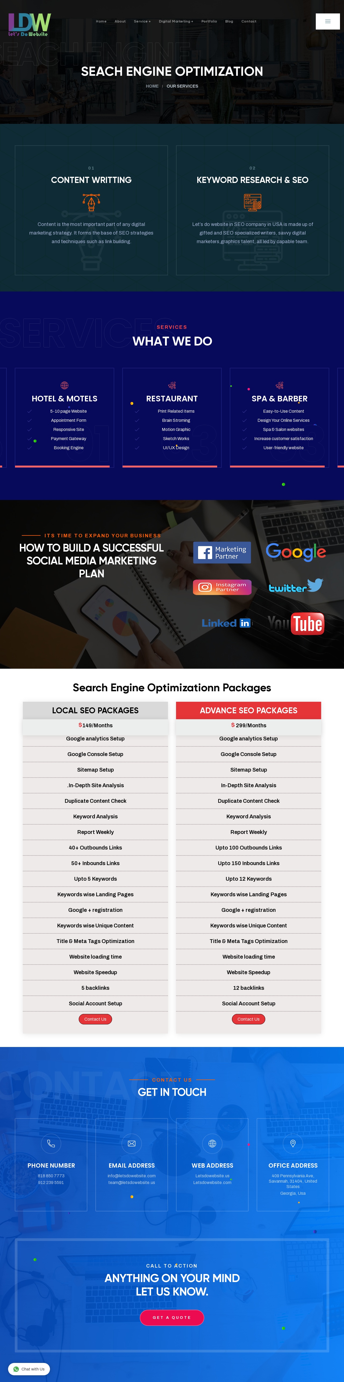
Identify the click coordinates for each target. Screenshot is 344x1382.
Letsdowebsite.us (212, 1176)
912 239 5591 (51, 1182)
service (129, 21)
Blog (246, 21)
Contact (272, 21)
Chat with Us (29, 1369)
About (102, 21)
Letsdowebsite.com (212, 1182)
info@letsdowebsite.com (132, 1176)
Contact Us (95, 1019)
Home (77, 21)
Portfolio (220, 21)
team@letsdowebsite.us (131, 1182)
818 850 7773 (51, 1176)
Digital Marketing (174, 21)
